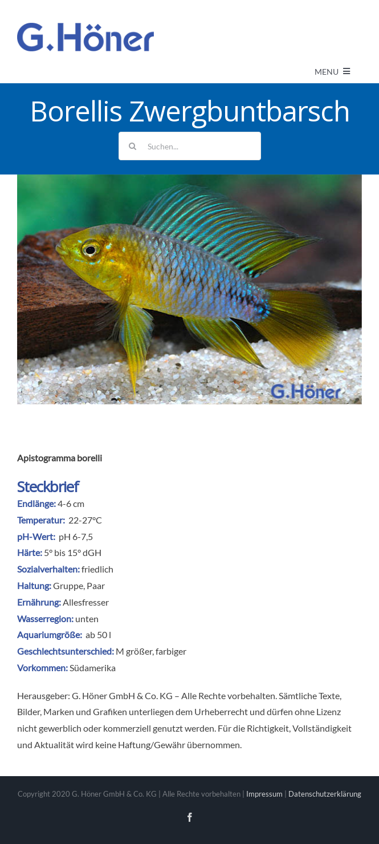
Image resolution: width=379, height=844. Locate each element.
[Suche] (133, 146)
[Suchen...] (190, 146)
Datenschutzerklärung (324, 793)
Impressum (264, 793)
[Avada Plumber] (85, 27)
